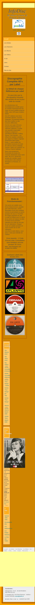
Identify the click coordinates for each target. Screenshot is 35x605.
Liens (5, 62)
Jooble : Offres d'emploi (19, 30)
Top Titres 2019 (6, 358)
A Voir (6, 58)
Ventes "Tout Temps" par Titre (7, 391)
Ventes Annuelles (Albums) (7, 375)
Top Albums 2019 (7, 352)
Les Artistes (7, 43)
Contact (6, 66)
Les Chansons (8, 47)
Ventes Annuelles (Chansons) (8, 369)
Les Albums (7, 51)
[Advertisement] (19, 5)
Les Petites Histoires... (8, 532)
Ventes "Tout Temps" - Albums (7, 401)
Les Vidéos (7, 54)
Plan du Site (7, 70)
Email (19, 33)
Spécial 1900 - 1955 (7, 517)
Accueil (6, 39)
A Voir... (10, 550)
